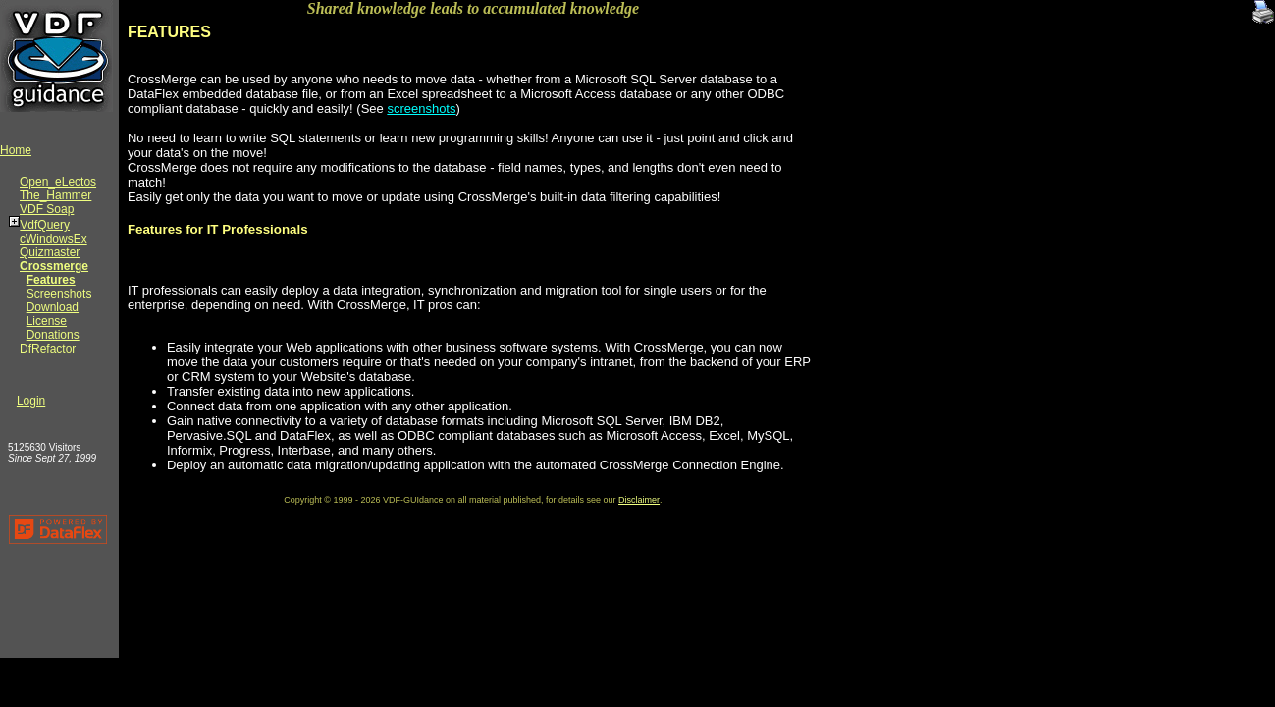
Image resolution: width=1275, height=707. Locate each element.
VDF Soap (47, 209)
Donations (53, 335)
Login (31, 401)
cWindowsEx (53, 238)
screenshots (421, 108)
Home (15, 150)
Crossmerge (54, 266)
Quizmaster (50, 252)
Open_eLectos (58, 182)
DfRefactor (48, 348)
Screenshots (59, 293)
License (47, 321)
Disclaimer (639, 500)
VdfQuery (45, 225)
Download (53, 307)
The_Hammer (55, 195)
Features (51, 280)
